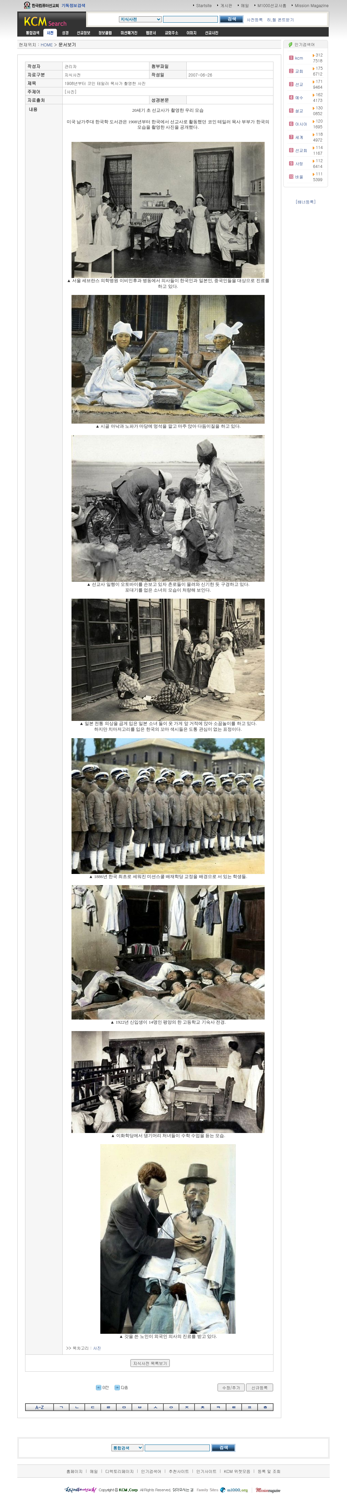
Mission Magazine (312, 5)
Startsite (204, 5)
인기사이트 (206, 1471)
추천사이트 (179, 1471)
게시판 (226, 5)
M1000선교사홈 (272, 5)
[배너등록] (305, 202)
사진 (97, 1348)
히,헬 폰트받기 (280, 19)
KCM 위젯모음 (237, 1471)
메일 (245, 5)
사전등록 (254, 19)
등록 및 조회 (269, 1471)
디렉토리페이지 (119, 1471)
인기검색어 (151, 1471)
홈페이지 (74, 1471)
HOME (47, 44)
